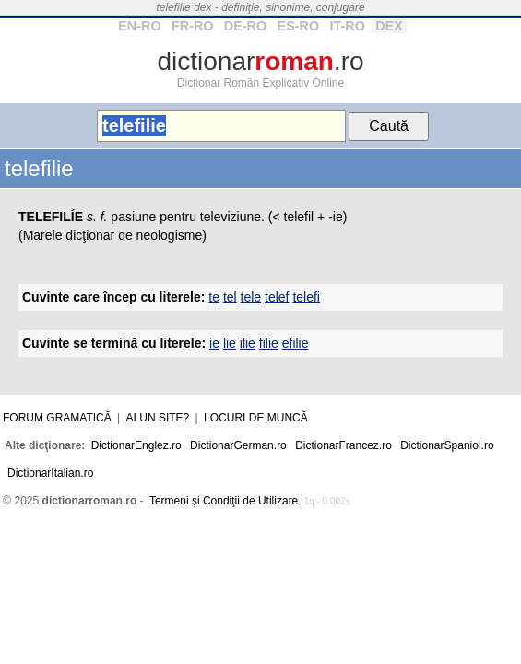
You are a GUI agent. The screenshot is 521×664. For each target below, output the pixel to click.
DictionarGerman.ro (238, 445)
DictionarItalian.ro (50, 473)
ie (214, 343)
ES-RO (299, 25)
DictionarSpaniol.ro (446, 445)
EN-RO (139, 25)
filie (268, 343)
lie (229, 343)
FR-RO (193, 25)
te (213, 297)
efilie (295, 343)
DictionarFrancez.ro (343, 445)
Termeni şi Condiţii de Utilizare (223, 500)
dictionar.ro (260, 61)
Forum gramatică (57, 417)
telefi (306, 297)
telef (277, 297)
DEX (389, 25)
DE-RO (245, 25)
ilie (247, 343)
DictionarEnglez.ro (136, 445)
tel (230, 297)
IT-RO (346, 25)
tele (251, 297)
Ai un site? (158, 417)
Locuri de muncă (256, 417)
